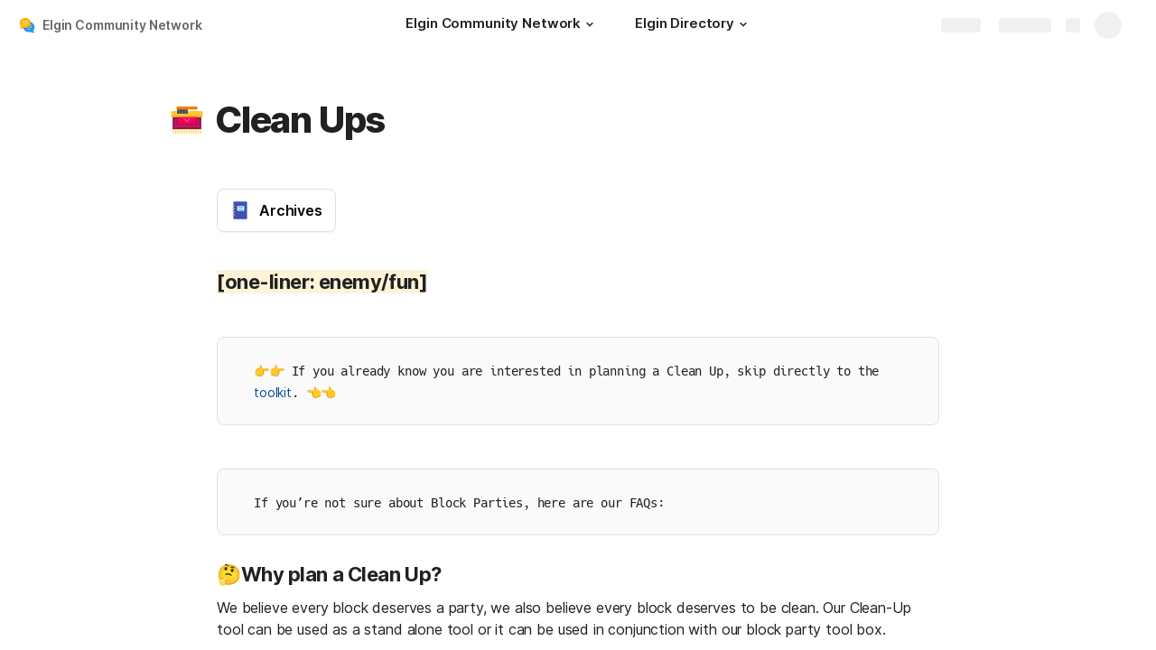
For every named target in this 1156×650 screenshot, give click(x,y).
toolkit (273, 392)
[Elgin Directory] (693, 25)
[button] (590, 24)
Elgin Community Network (122, 24)
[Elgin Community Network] (502, 25)
